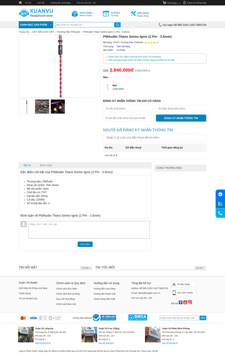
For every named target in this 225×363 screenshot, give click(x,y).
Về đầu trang (181, 286)
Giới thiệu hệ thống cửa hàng (33, 289)
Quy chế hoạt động (65, 300)
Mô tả (27, 165)
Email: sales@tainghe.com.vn (145, 294)
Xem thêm (85, 245)
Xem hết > (86, 269)
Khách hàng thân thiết (104, 300)
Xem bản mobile (182, 294)
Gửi (203, 319)
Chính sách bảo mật (66, 305)
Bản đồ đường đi (42, 344)
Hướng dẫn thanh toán (105, 295)
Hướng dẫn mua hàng (60, 3)
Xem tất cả (111, 155)
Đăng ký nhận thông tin (181, 118)
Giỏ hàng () (173, 3)
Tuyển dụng (24, 294)
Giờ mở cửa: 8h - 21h (86, 3)
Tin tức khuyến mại (28, 299)
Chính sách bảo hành (66, 290)
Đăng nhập (201, 3)
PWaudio (139, 42)
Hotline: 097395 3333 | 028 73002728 (149, 289)
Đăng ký (191, 3)
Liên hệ (41, 3)
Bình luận (46, 165)
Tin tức (28, 3)
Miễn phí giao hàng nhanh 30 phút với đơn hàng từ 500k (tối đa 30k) (141, 60)
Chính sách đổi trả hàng (68, 295)
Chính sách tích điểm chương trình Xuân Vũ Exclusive (134, 56)
